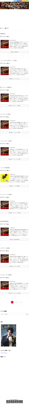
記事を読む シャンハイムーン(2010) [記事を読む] (14, 159)
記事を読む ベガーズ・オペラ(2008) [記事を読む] (14, 293)
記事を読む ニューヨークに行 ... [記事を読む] (14, 78)
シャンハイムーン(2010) (6, 141)
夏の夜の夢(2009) (5, 221)
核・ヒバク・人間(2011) (6, 87)
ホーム (2, 28)
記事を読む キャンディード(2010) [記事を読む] (14, 132)
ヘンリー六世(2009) (5, 167)
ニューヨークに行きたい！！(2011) (9, 60)
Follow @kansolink (4, 352)
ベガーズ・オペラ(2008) (6, 274)
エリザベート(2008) (5, 248)
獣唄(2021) (3, 33)
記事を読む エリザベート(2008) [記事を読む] (14, 266)
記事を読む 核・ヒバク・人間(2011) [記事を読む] (14, 105)
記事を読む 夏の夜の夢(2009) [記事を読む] (14, 239)
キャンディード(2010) (6, 114)
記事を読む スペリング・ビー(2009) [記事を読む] (14, 212)
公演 (8, 36)
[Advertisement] (14, 18)
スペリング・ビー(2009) (6, 194)
